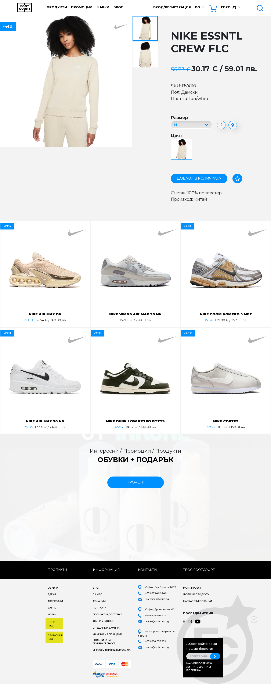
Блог (118, 7)
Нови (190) (51, 624)
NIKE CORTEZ (226, 421)
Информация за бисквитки (112, 650)
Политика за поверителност (104, 642)
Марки (103, 7)
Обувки (53, 587)
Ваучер (52, 607)
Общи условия (103, 620)
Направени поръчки (197, 601)
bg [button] (197, 7)
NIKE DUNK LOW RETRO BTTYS (135, 421)
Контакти (99, 607)
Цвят (177, 135)
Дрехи (52, 594)
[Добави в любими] (237, 178)
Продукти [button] (57, 7)
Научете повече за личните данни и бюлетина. (199, 667)
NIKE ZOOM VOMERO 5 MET (226, 314)
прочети (135, 482)
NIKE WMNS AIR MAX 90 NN (135, 314)
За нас (97, 594)
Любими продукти (196, 594)
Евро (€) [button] (228, 7)
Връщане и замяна (106, 627)
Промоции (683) (55, 637)
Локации (99, 601)
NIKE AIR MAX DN (45, 314)
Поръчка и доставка (107, 614)
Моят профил (192, 587)
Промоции (81, 7)
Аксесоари (55, 601)
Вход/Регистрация (172, 7)
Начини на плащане (107, 634)
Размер (179, 117)
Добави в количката (199, 178)
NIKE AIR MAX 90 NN (45, 421)
